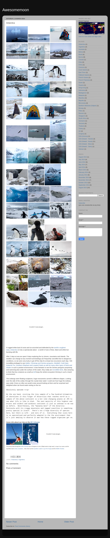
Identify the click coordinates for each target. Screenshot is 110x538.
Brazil (80, 54)
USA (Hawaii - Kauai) (85, 141)
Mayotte (81, 100)
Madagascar (83, 93)
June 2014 (82, 162)
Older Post (69, 522)
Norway (81, 108)
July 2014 (82, 159)
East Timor (82, 72)
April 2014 (82, 167)
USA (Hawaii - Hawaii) (86, 139)
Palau (80, 111)
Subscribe (82, 203)
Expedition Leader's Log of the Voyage (42, 448)
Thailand (81, 126)
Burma (81, 57)
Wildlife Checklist (60, 448)
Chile (80, 62)
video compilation (19, 448)
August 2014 (83, 157)
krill (34, 372)
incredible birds (57, 370)
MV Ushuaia (34, 422)
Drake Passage (24, 446)
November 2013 (84, 180)
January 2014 (83, 175)
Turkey (81, 128)
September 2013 (84, 185)
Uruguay (81, 133)
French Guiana (83, 77)
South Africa (82, 118)
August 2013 (83, 187)
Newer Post (11, 522)
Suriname (82, 121)
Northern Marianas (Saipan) (88, 105)
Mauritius (82, 98)
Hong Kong (82, 87)
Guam (81, 82)
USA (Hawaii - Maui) (85, 144)
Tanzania (81, 123)
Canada (81, 59)
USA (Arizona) (83, 136)
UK (80, 131)
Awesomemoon (15, 10)
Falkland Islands (84, 75)
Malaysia (81, 95)
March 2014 (82, 170)
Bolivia (81, 52)
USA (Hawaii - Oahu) (85, 146)
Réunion (81, 113)
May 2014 (82, 164)
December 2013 (84, 177)
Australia (81, 49)
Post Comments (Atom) (22, 526)
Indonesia (82, 90)
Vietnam (81, 149)
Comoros (82, 67)
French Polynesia (84, 80)
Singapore (82, 116)
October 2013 (83, 182)
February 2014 (83, 172)
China (80, 65)
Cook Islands (83, 70)
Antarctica (14, 350)
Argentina (21, 459)
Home (40, 522)
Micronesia (82, 103)
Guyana (81, 85)
